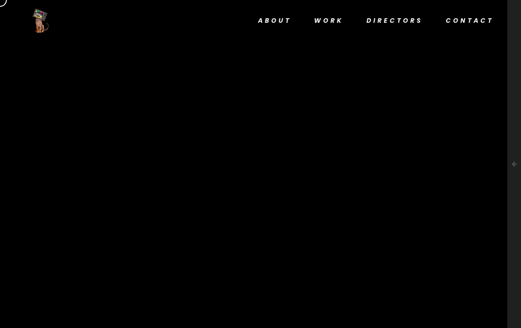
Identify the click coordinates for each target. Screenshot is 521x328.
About (274, 20)
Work (329, 20)
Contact (470, 20)
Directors (394, 20)
